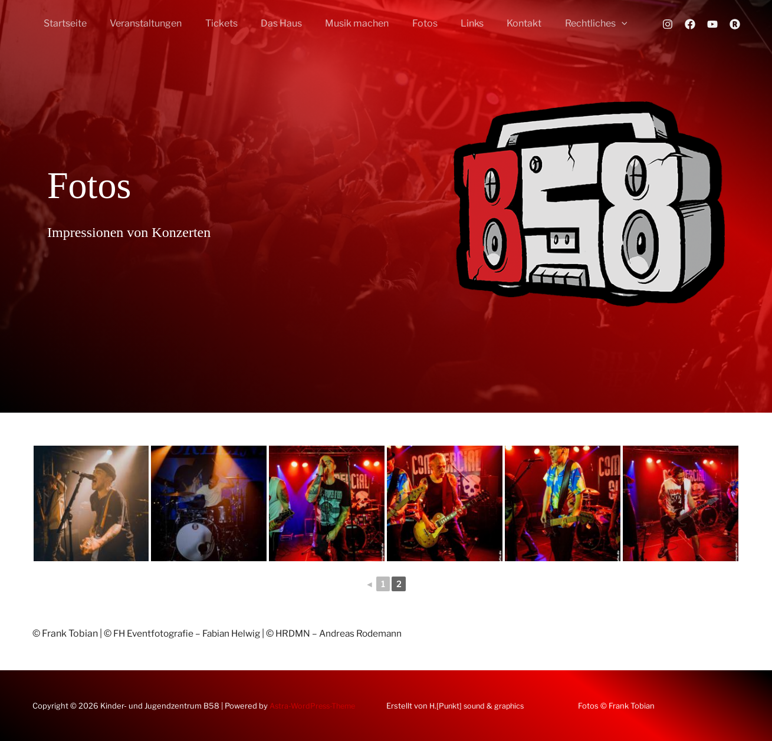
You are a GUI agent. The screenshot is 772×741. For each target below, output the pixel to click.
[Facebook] (690, 24)
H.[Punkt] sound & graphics (479, 705)
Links (444, 23)
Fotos (401, 23)
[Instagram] (667, 24)
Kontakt (492, 23)
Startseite (63, 23)
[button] (585, 23)
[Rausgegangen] (735, 24)
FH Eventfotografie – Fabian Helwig (190, 633)
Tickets (211, 23)
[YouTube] (712, 24)
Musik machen (338, 23)
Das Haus (266, 23)
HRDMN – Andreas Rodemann (350, 633)
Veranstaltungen (140, 23)
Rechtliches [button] (559, 23)
